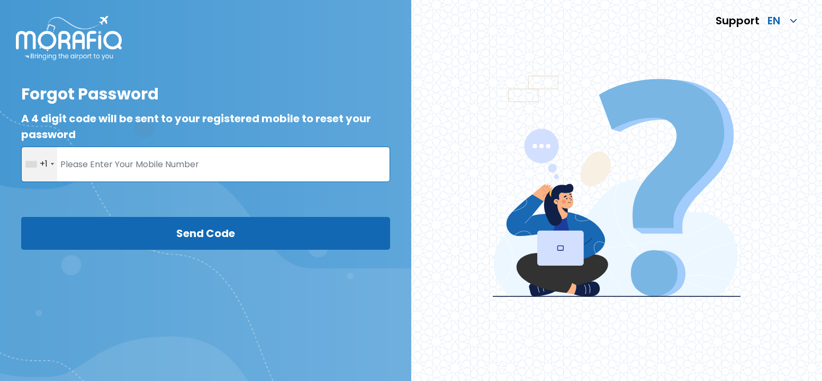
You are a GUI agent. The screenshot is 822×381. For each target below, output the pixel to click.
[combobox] (39, 164)
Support (738, 20)
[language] (778, 21)
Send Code (205, 233)
